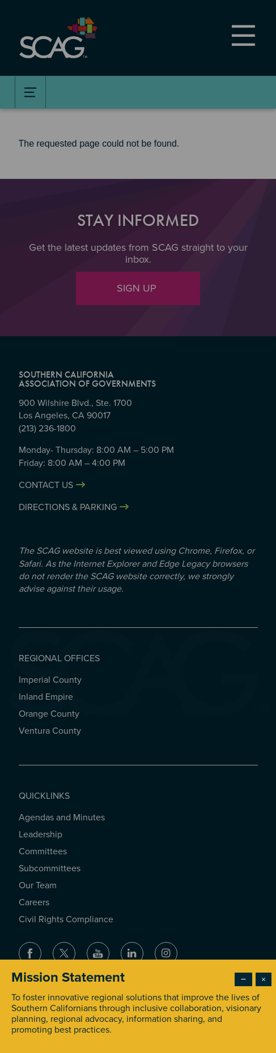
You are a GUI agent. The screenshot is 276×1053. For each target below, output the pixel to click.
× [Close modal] (263, 979)
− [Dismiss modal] (243, 979)
